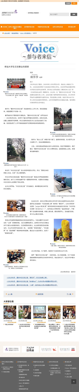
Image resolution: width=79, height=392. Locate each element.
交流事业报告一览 (55, 368)
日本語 (68, 3)
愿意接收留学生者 (23, 389)
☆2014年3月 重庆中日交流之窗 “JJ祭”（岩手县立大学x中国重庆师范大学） (32, 285)
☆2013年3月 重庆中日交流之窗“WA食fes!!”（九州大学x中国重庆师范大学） (32, 281)
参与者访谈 (22, 377)
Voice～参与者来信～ (24, 383)
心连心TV (21, 386)
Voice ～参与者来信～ (71, 368)
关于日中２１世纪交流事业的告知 (8, 368)
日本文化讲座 (37, 373)
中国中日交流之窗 (43, 27)
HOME (5, 27)
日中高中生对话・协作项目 (24, 366)
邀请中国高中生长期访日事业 (24, 370)
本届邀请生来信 (23, 374)
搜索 (74, 14)
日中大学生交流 (58, 27)
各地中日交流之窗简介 (39, 366)
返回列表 (40, 294)
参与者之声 (68, 362)
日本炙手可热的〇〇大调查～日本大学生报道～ (55, 372)
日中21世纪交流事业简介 (15, 27)
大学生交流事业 (54, 365)
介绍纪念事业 (6, 372)
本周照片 (68, 371)
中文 (74, 3)
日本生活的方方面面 (24, 380)
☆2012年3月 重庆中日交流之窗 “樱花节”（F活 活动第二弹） (27, 277)
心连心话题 (69, 377)
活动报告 (36, 370)
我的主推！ (37, 375)
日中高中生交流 (29, 27)
